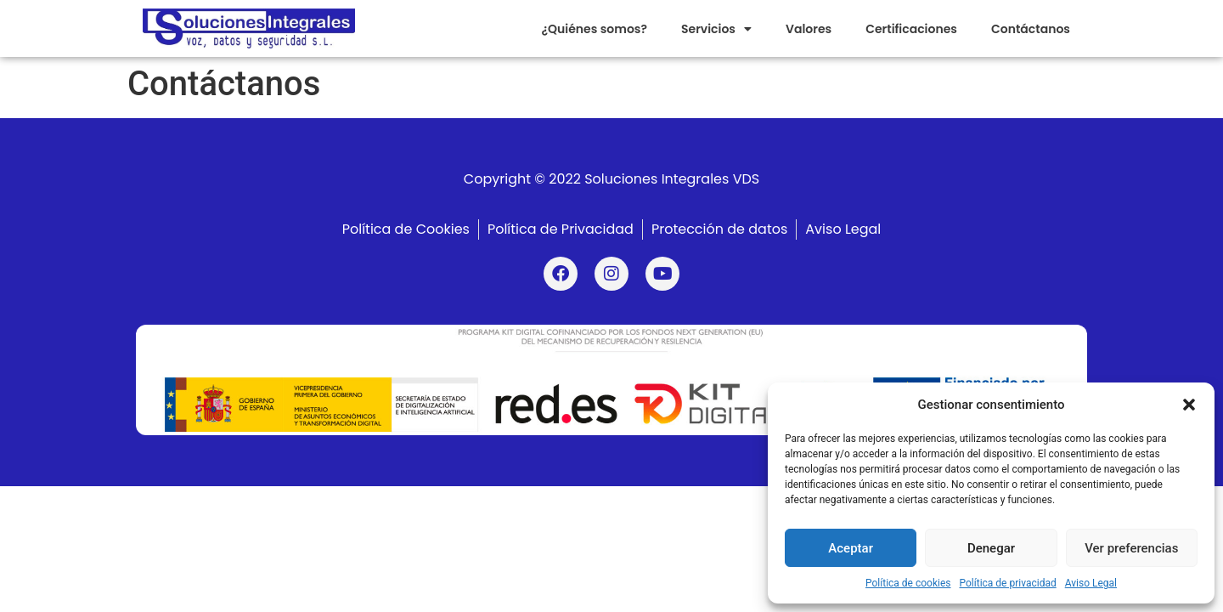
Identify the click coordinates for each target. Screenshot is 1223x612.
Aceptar (850, 548)
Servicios (716, 28)
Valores (808, 28)
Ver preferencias (1131, 548)
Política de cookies (908, 583)
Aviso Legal (1091, 583)
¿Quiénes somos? (594, 28)
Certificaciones (911, 28)
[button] (1189, 404)
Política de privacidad (1008, 583)
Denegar (991, 548)
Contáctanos (1030, 28)
